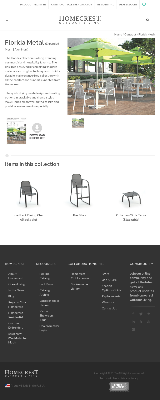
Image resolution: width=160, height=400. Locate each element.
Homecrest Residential (15, 315)
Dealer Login (128, 4)
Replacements (111, 296)
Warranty (108, 302)
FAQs (105, 273)
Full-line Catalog (45, 276)
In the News (16, 290)
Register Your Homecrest (17, 304)
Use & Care (109, 279)
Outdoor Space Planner (50, 303)
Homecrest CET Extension (80, 276)
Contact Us (109, 308)
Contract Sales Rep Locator (71, 4)
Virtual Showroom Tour (47, 315)
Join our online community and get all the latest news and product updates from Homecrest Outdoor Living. (142, 287)
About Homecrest (15, 276)
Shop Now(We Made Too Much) (18, 338)
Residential (105, 4)
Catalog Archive (45, 292)
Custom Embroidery (15, 325)
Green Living (16, 284)
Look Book (46, 284)
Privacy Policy (129, 378)
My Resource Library (79, 286)
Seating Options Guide (111, 288)
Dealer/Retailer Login (49, 328)
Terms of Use (108, 378)
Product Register (33, 4)
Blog (11, 296)
